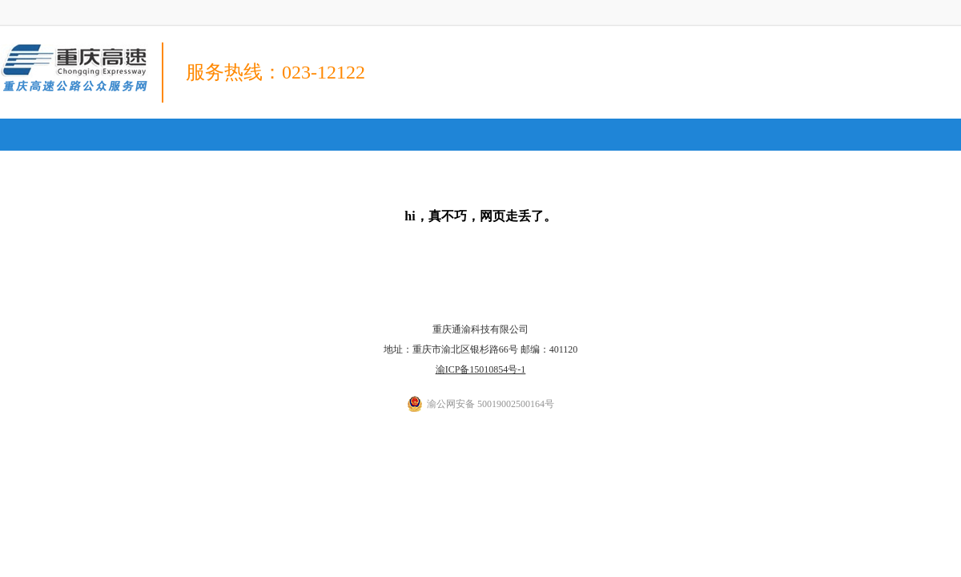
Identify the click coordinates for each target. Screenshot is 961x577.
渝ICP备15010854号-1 (481, 369)
